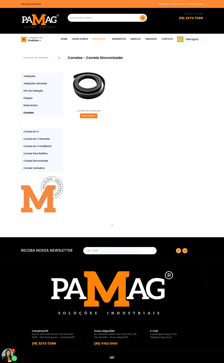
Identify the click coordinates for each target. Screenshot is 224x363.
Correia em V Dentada (36, 139)
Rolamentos (30, 105)
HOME (64, 39)
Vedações (29, 76)
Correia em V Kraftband (37, 146)
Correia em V (31, 131)
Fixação (28, 98)
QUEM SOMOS (80, 39)
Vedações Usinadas (35, 83)
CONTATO (167, 39)
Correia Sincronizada (35, 160)
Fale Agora (192, 39)
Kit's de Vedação (33, 90)
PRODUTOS (99, 39)
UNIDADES (151, 39)
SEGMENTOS (119, 39)
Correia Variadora (34, 168)
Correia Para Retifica (35, 153)
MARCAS (136, 39)
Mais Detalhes (88, 115)
